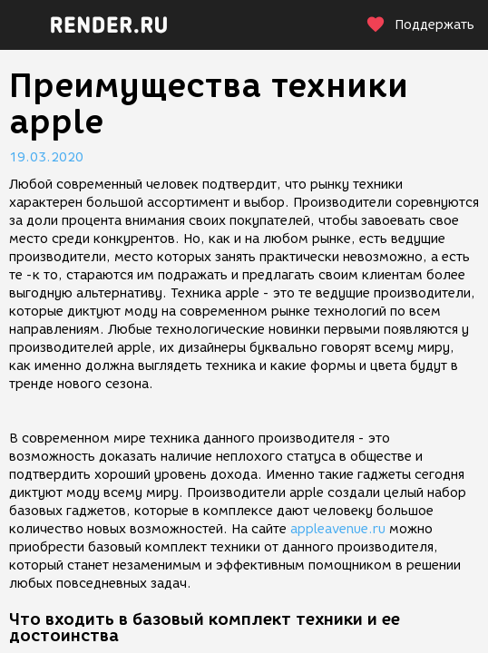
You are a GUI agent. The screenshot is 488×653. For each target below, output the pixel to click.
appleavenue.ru (338, 529)
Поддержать (420, 25)
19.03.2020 (46, 157)
